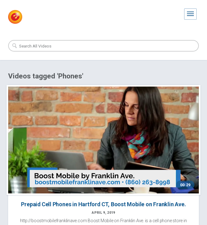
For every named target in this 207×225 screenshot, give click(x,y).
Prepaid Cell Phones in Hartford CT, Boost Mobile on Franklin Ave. (103, 204)
